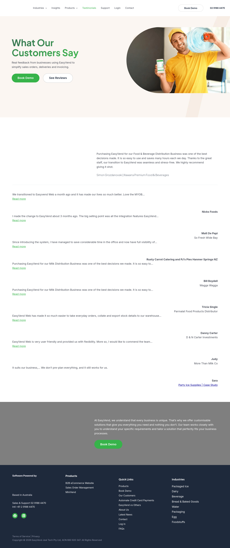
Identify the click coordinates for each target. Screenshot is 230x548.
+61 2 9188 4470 (25, 506)
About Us (124, 509)
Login (117, 7)
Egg (174, 516)
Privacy (36, 535)
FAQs (121, 527)
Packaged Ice (180, 486)
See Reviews (58, 78)
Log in (122, 522)
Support (105, 7)
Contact (129, 7)
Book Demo (26, 78)
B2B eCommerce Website (80, 483)
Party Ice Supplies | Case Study (198, 385)
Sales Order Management (80, 487)
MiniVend (71, 492)
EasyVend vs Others (130, 504)
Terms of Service (21, 535)
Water (175, 506)
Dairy (175, 491)
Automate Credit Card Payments (136, 499)
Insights (55, 7)
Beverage (178, 496)
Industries (40, 8)
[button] (45, 8)
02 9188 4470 (217, 8)
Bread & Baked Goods (185, 501)
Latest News (125, 513)
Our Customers (127, 495)
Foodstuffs (178, 522)
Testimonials (89, 7)
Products (71, 8)
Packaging (178, 511)
